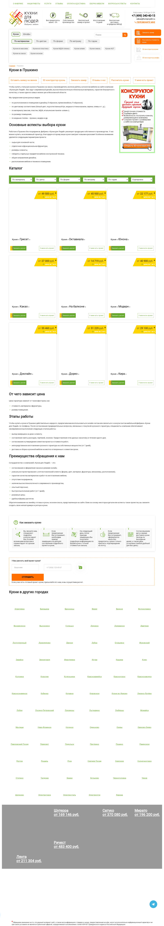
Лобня (19, 710)
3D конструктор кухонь (54, 80)
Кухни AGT (109, 49)
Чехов (144, 778)
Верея (94, 609)
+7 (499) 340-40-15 (143, 15)
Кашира (119, 660)
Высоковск (44, 626)
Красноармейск (94, 676)
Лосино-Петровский (44, 710)
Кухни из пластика (40, 49)
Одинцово (94, 727)
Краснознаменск (19, 693)
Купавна (69, 693)
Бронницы (69, 609)
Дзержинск (119, 626)
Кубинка (44, 693)
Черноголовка (119, 778)
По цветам (41, 41)
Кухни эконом (36, 53)
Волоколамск (144, 609)
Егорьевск (119, 643)
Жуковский (144, 643)
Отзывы (59, 4)
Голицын (69, 626)
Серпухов (119, 761)
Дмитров (144, 626)
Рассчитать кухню (120, 80)
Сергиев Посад (94, 761)
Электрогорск (44, 795)
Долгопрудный (19, 643)
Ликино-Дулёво (144, 693)
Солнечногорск (144, 761)
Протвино (94, 744)
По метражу (75, 41)
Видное (119, 609)
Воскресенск (19, 626)
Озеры (119, 727)
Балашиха (44, 609)
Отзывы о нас (99, 80)
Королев (45, 676)
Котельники (69, 676)
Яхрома (119, 795)
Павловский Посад (19, 744)
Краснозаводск (144, 676)
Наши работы (33, 4)
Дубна (94, 643)
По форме (58, 41)
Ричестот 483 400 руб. (66, 844)
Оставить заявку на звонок (24, 80)
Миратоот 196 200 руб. (147, 812)
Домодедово (44, 643)
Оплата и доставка (76, 4)
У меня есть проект (144, 80)
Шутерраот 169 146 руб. (66, 812)
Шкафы (26, 34)
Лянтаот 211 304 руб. (29, 859)
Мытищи (20, 727)
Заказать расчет (19, 248)
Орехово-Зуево (144, 727)
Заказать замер (78, 80)
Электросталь (69, 795)
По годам (92, 41)
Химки (70, 778)
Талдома (45, 778)
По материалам (21, 41)
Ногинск (69, 727)
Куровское (94, 693)
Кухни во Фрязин (119, 693)
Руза (70, 761)
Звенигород (44, 660)
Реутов (19, 761)
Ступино (19, 778)
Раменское (145, 744)
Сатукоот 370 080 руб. (115, 812)
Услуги (47, 4)
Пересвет (44, 744)
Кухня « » (21, 239)
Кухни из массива (20, 49)
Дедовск (95, 626)
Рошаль (44, 761)
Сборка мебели (96, 4)
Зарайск (19, 660)
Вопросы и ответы (117, 4)
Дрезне (69, 643)
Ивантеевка (69, 660)
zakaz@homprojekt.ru (145, 19)
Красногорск (119, 676)
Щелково (19, 795)
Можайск (144, 710)
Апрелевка (19, 609)
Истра (94, 660)
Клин (144, 660)
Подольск (69, 744)
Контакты (135, 4)
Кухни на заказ (19, 53)
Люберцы (119, 710)
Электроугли (94, 795)
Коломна (19, 676)
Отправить (28, 577)
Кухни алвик (79, 49)
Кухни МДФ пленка (61, 49)
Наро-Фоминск (44, 727)
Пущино (119, 744)
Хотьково (94, 778)
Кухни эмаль (95, 49)
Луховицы (69, 710)
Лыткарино (94, 710)
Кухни (16, 34)
